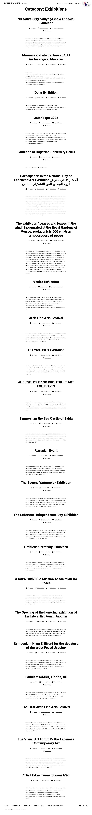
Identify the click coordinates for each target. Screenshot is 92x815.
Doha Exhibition (45, 92)
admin (34, 28)
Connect (78, 3)
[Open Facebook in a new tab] (79, 805)
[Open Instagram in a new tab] (83, 805)
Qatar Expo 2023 (46, 117)
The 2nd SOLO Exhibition (46, 350)
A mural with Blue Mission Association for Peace (46, 581)
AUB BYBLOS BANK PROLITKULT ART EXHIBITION (46, 384)
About (59, 3)
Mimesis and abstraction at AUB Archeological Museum (46, 57)
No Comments (48, 31)
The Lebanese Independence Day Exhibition (46, 514)
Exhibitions (60, 28)
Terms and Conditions (56, 805)
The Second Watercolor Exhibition (46, 482)
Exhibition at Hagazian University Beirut (46, 152)
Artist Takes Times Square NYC (46, 775)
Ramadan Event (46, 450)
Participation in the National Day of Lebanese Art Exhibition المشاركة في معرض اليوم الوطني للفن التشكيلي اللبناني (46, 180)
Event (55, 28)
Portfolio (69, 3)
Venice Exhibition (46, 281)
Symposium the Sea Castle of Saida (46, 418)
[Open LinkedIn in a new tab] (86, 805)
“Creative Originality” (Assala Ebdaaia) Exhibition (46, 21)
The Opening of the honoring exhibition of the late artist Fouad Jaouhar (46, 614)
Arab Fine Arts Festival (46, 318)
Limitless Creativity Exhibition (46, 547)
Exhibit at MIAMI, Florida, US (46, 677)
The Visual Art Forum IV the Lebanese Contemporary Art (46, 741)
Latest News (38, 805)
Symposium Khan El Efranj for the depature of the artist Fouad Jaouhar (46, 645)
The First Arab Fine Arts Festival (46, 707)
